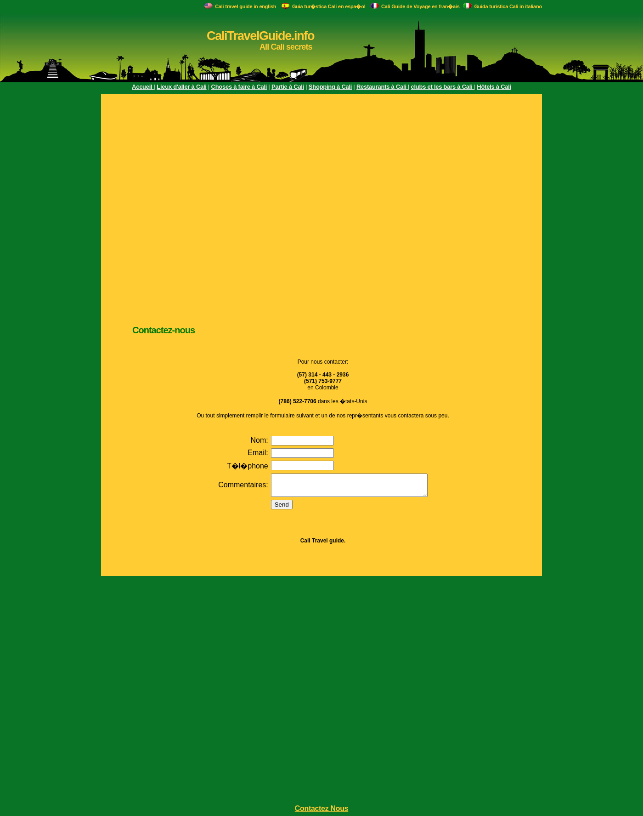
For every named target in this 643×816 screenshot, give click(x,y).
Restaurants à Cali (382, 86)
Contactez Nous (321, 808)
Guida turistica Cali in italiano (508, 6)
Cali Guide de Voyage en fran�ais (420, 6)
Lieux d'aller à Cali (181, 86)
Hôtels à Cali (494, 86)
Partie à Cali (287, 86)
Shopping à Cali (330, 86)
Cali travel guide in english (246, 6)
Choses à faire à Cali (239, 86)
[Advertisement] (106, 207)
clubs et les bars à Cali (442, 86)
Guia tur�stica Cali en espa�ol (329, 6)
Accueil (143, 86)
